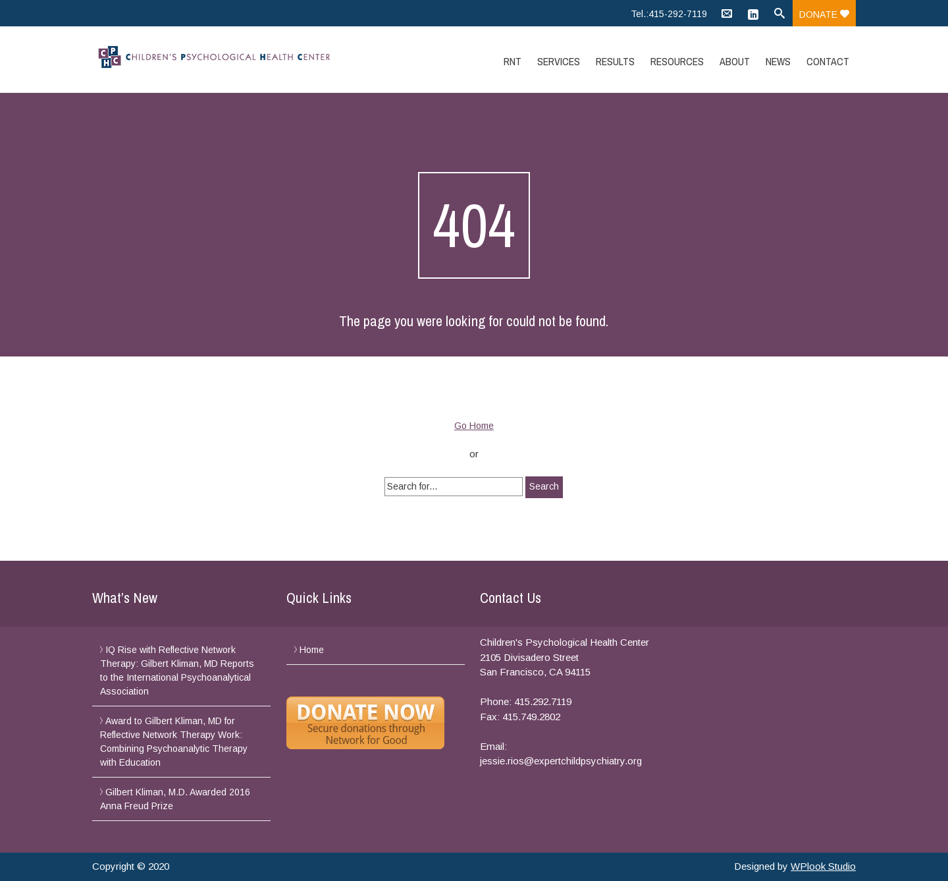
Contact (827, 61)
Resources (677, 61)
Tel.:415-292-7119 (669, 14)
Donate (824, 14)
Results (615, 61)
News (778, 61)
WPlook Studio (823, 866)
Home (312, 649)
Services (558, 61)
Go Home (474, 425)
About (735, 61)
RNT (512, 61)
